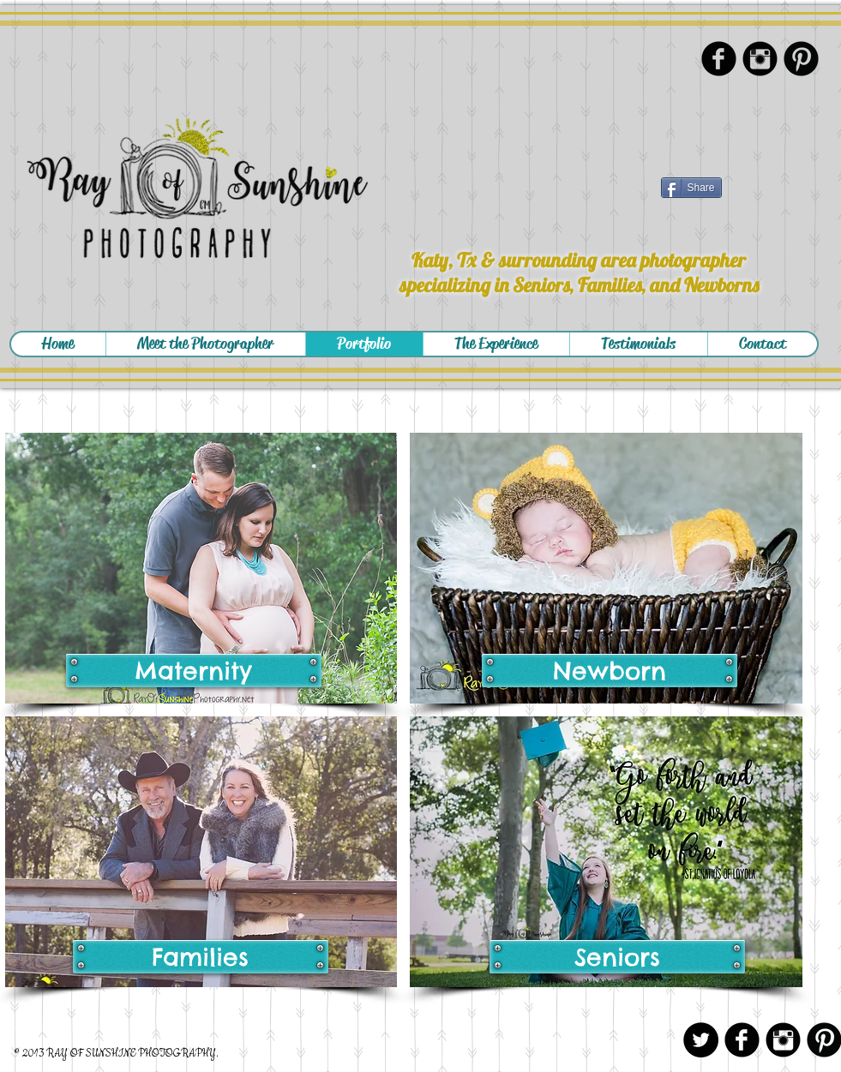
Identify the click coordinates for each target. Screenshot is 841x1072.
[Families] (200, 956)
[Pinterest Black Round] (801, 58)
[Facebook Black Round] (718, 58)
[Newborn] (609, 670)
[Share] (691, 187)
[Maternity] (193, 670)
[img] (201, 568)
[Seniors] (617, 956)
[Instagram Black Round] (760, 58)
